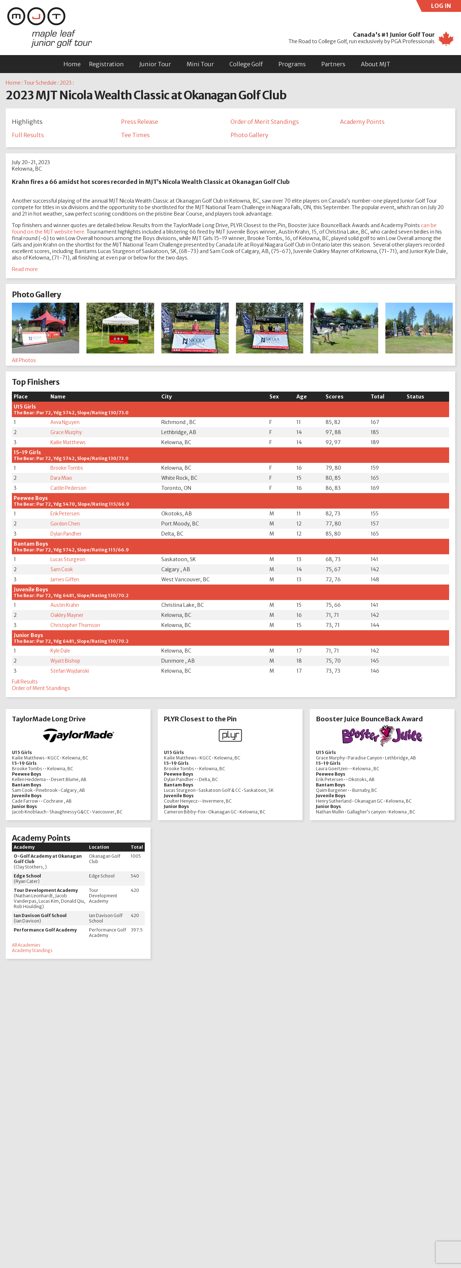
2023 (66, 82)
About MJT (375, 64)
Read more (25, 270)
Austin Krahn (65, 606)
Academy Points (362, 121)
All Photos (24, 361)
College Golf (246, 64)
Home (72, 64)
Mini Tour (200, 64)
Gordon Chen (65, 525)
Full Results (28, 136)
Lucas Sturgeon (68, 561)
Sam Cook (62, 571)
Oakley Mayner (68, 616)
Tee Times (135, 136)
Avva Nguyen (66, 423)
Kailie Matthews (69, 444)
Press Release (139, 121)
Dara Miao (62, 479)
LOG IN (446, 7)
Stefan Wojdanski (71, 672)
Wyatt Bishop (66, 662)
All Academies (26, 946)
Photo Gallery (249, 136)
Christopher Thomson (76, 626)
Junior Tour (155, 64)
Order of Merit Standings (264, 121)
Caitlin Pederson (69, 489)
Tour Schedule (40, 82)
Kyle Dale (61, 652)
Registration (106, 64)
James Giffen (65, 581)
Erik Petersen (65, 515)
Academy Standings (32, 952)
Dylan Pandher (67, 535)
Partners (333, 64)
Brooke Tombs (67, 469)
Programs (292, 64)
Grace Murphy (66, 433)
